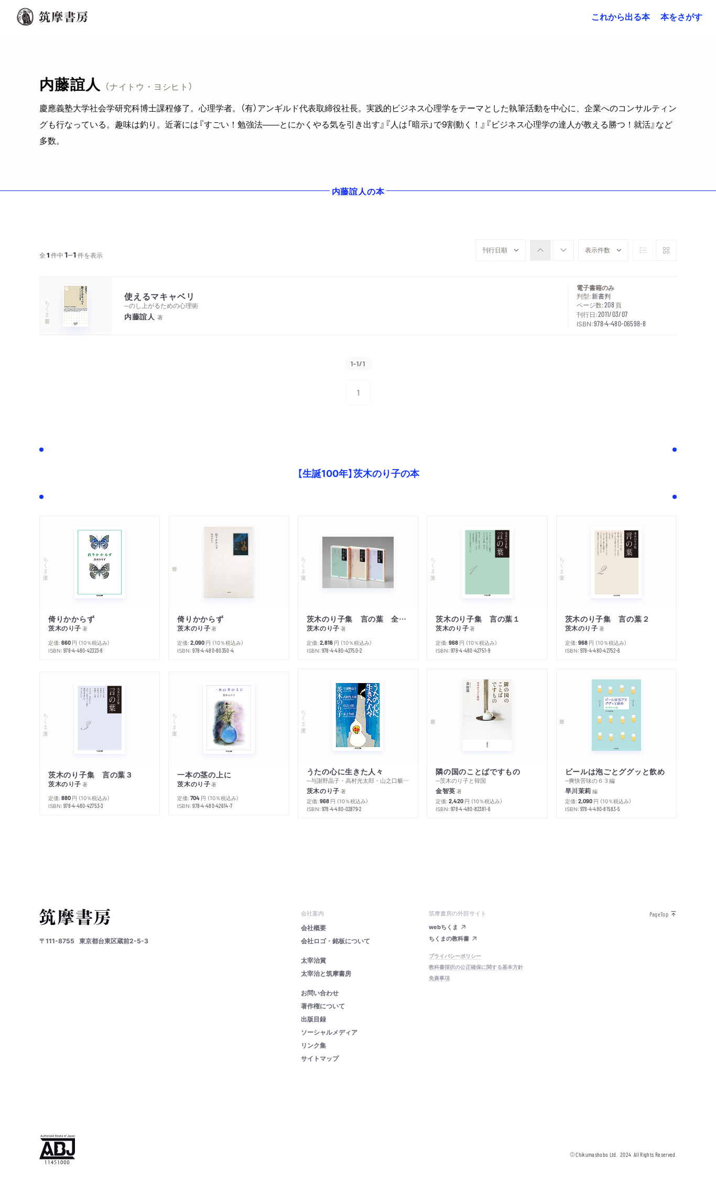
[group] (552, 250)
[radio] (540, 250)
